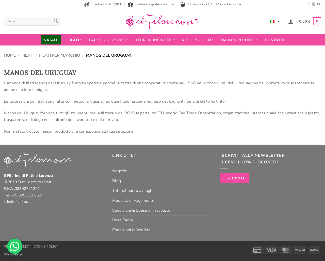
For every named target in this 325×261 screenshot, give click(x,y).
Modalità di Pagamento (133, 200)
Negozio (119, 171)
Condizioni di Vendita (131, 230)
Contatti (274, 39)
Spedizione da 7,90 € (103, 4)
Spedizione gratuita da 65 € (151, 4)
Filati (28, 55)
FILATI (75, 39)
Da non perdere (240, 39)
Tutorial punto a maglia (133, 190)
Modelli (204, 39)
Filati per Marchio (59, 55)
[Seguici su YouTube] (318, 4)
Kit (185, 39)
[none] (275, 21)
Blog (116, 181)
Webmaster (13, 254)
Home (10, 55)
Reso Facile (122, 220)
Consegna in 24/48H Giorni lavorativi (210, 4)
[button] (290, 21)
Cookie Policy (46, 246)
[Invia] (55, 21)
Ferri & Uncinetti (155, 39)
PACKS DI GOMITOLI (109, 39)
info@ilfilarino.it (17, 201)
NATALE (51, 39)
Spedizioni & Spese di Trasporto (141, 210)
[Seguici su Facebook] (309, 4)
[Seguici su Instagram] (313, 4)
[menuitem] (275, 21)
